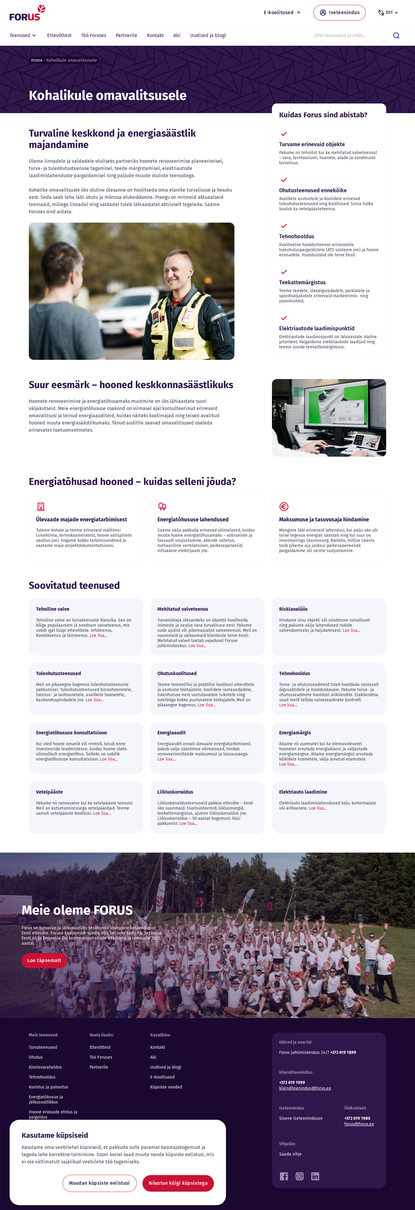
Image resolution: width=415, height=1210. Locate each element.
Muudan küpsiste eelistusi (99, 1183)
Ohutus (36, 1057)
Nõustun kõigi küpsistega (178, 1183)
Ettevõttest (100, 1047)
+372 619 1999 (292, 1082)
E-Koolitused (162, 1077)
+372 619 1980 (357, 1118)
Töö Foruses (101, 1057)
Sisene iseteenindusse (301, 1118)
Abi (153, 1057)
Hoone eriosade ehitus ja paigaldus (53, 1115)
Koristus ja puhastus (48, 1087)
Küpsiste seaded (166, 1087)
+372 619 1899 (343, 1052)
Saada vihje (290, 1154)
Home (37, 60)
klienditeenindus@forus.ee (305, 1088)
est (388, 12)
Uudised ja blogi (165, 1067)
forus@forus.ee (359, 1124)
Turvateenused (43, 1047)
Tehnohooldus (42, 1077)
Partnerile (99, 1067)
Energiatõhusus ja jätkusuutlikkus (46, 1099)
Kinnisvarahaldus (45, 1067)
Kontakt (157, 1047)
